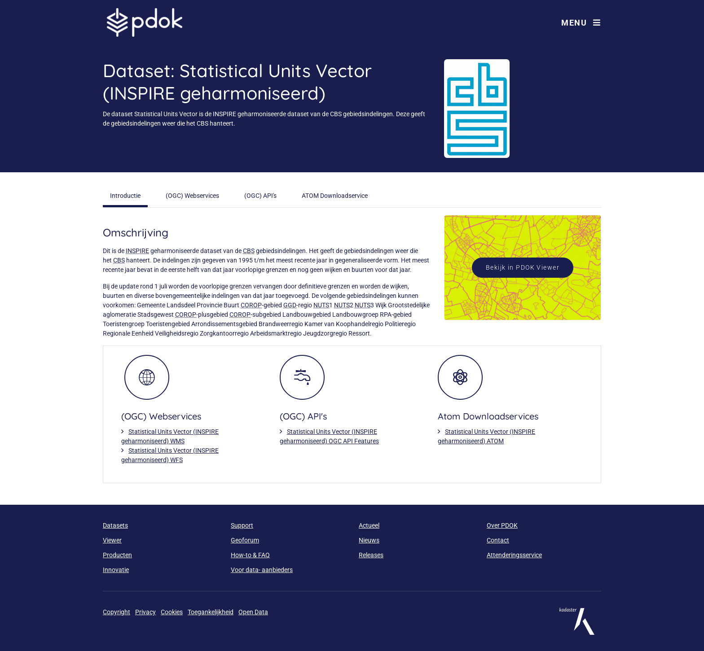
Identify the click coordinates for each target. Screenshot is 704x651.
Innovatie (116, 569)
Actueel (369, 525)
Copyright (116, 612)
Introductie (125, 195)
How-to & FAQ (250, 555)
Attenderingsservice (514, 555)
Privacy (145, 612)
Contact (498, 540)
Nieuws (369, 540)
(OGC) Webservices (192, 195)
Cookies (172, 612)
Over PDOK (502, 525)
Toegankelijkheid (210, 612)
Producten (117, 555)
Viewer (112, 540)
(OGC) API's (260, 195)
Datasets (115, 525)
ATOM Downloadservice (335, 195)
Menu (581, 22)
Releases (371, 555)
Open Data (253, 612)
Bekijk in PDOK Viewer (522, 267)
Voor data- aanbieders (262, 569)
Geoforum (245, 540)
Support (242, 525)
